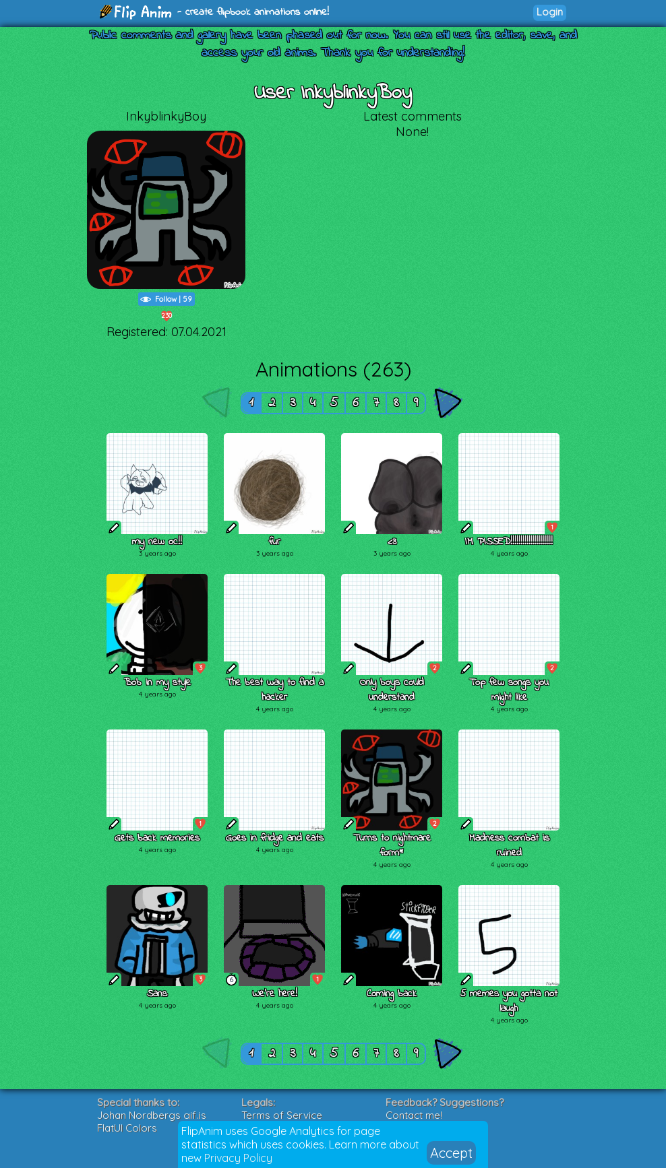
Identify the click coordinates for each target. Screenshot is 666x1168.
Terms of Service (281, 1115)
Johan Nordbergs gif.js (151, 1115)
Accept (451, 1152)
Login (550, 11)
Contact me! (414, 1115)
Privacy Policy (238, 1158)
